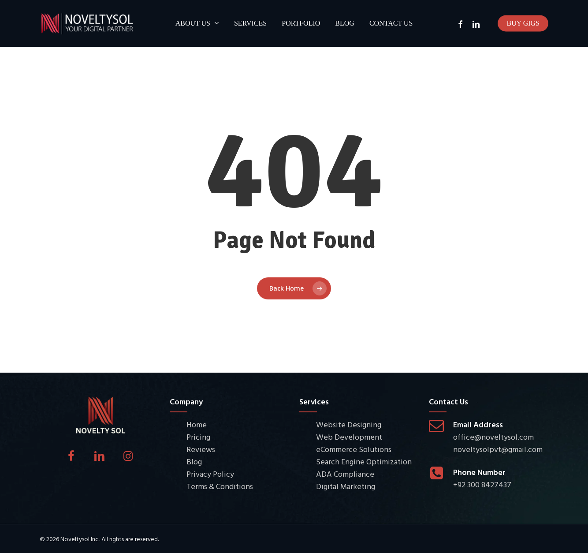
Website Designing (348, 424)
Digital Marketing (345, 486)
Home (196, 424)
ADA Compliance (345, 474)
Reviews (200, 449)
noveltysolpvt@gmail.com (498, 449)
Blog (194, 461)
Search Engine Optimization (364, 461)
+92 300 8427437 (482, 484)
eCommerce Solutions (353, 449)
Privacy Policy (210, 474)
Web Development (349, 437)
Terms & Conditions (219, 486)
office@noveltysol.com (493, 437)
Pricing (198, 437)
